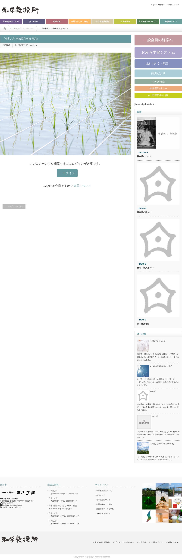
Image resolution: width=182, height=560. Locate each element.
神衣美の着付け (144, 212)
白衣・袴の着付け (145, 268)
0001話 (152, 391)
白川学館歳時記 (102, 21)
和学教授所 (89, 557)
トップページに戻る (15, 206)
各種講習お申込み (158, 88)
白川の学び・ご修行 (104, 504)
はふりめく (34, 21)
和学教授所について (11, 21)
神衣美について (144, 156)
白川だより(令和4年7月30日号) (162, 444)
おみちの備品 (158, 81)
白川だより (158, 73)
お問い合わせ (158, 5)
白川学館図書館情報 (158, 95)
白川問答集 (125, 21)
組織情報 (142, 542)
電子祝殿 (56, 21)
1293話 (155, 416)
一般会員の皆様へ (158, 40)
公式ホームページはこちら (12, 507)
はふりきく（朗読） (158, 63)
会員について (82, 185)
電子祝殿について (103, 500)
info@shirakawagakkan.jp (12, 505)
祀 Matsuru (31, 45)
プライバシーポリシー (124, 542)
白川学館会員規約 (102, 542)
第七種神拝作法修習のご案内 (161, 366)
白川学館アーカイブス (148, 21)
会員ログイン (173, 5)
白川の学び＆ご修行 (79, 21)
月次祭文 (21, 45)
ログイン (68, 173)
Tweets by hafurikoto (145, 104)
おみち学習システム (158, 52)
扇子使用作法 (143, 324)
